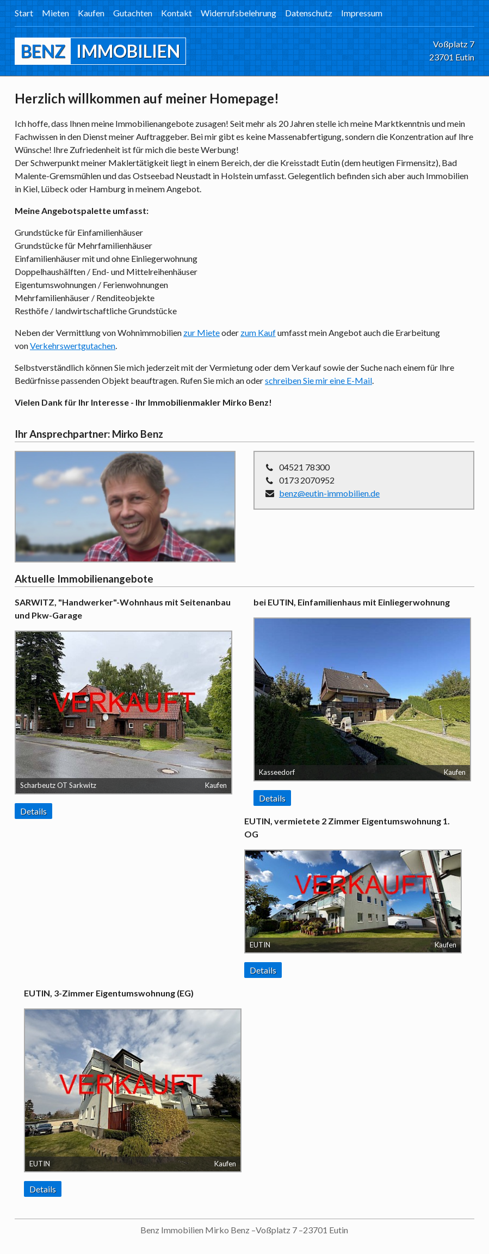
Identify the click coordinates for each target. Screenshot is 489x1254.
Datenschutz (308, 13)
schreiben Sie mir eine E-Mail (318, 380)
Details (33, 811)
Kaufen (91, 13)
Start (24, 13)
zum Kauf (258, 332)
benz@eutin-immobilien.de (329, 493)
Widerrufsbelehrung (238, 13)
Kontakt (176, 13)
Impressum (361, 13)
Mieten (55, 13)
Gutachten (132, 13)
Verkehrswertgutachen (72, 345)
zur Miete (201, 332)
